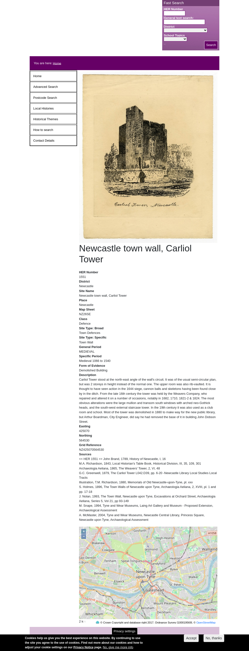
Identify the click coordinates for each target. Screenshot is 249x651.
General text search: (179, 18)
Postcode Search (45, 98)
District (169, 26)
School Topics (174, 35)
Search (211, 45)
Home (57, 63)
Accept (191, 640)
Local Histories (43, 108)
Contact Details (43, 140)
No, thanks (214, 640)
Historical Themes (45, 119)
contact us (156, 630)
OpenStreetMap (205, 613)
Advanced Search (45, 87)
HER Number (173, 9)
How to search (43, 130)
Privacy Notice (83, 649)
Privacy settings (124, 632)
